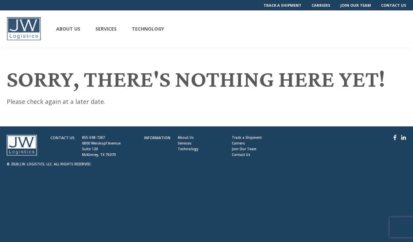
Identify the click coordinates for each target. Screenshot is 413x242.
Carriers (321, 5)
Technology (148, 29)
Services (106, 29)
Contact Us (393, 5)
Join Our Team (355, 5)
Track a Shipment (282, 5)
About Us (68, 29)
